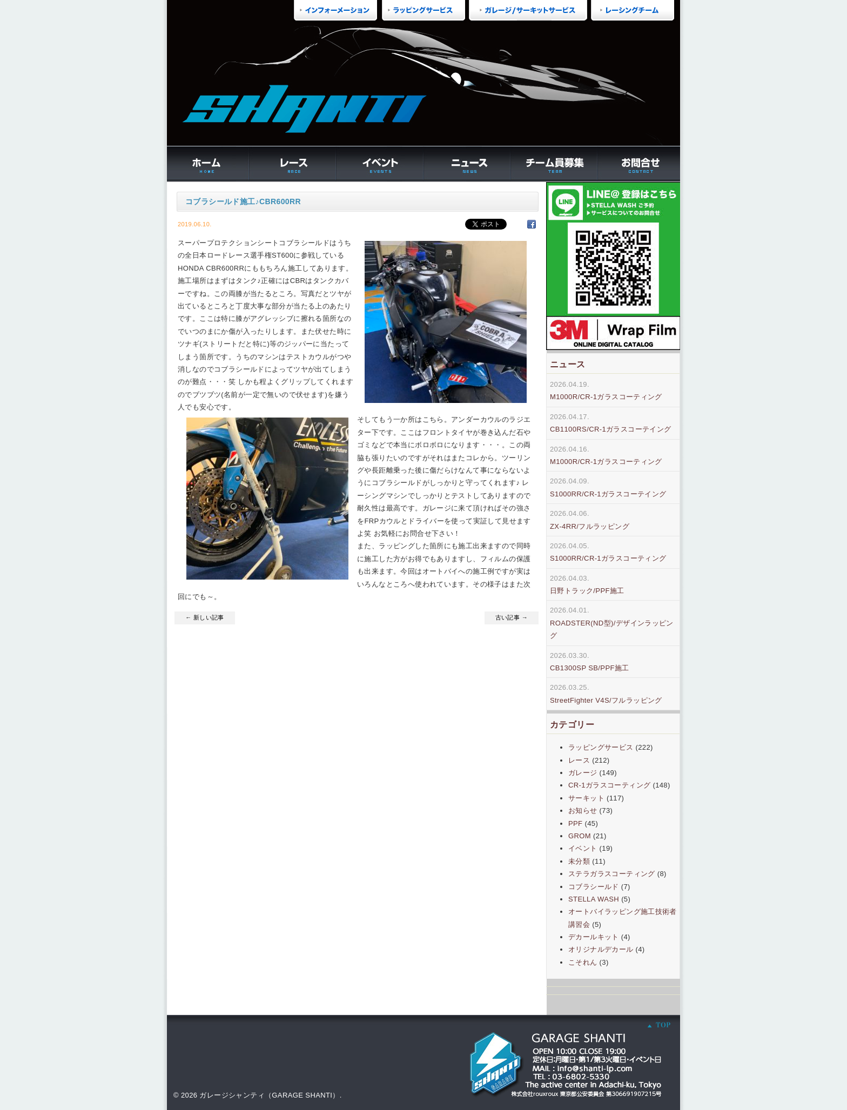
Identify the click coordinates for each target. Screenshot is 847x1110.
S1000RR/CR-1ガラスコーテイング (608, 494)
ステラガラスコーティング (611, 874)
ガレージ (582, 773)
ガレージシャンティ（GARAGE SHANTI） (269, 1095)
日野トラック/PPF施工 (587, 591)
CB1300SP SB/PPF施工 (589, 668)
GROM (579, 836)
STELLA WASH (593, 899)
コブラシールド (593, 887)
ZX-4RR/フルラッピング (589, 526)
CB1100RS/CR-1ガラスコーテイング (610, 429)
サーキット (586, 798)
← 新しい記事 (204, 617)
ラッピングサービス (601, 747)
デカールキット (593, 937)
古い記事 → (511, 617)
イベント (582, 848)
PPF (575, 823)
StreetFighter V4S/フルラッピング (606, 700)
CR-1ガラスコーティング (609, 785)
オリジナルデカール (601, 949)
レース (579, 760)
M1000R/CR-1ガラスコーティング (606, 397)
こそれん (582, 962)
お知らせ (582, 810)
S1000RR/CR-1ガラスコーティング (608, 558)
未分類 (579, 861)
